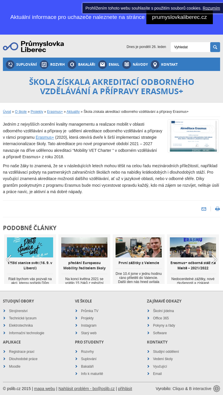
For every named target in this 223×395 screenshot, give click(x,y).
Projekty (36, 112)
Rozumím (211, 8)
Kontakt (164, 64)
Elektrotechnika (21, 325)
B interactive (200, 388)
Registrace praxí (21, 352)
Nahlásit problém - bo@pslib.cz (86, 388)
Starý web (88, 333)
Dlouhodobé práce (23, 359)
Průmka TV (89, 311)
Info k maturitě (92, 374)
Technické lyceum (23, 318)
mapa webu (44, 388)
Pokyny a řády (164, 325)
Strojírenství (18, 311)
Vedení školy (163, 359)
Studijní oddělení (166, 352)
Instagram (88, 325)
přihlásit (125, 388)
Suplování (21, 64)
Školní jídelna (163, 311)
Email (108, 64)
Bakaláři (81, 64)
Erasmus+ (55, 112)
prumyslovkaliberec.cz (179, 17)
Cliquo (178, 388)
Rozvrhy (87, 352)
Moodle (14, 366)
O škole (21, 112)
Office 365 (161, 318)
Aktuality (73, 112)
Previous (9, 259)
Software (160, 333)
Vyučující (160, 366)
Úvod (7, 112)
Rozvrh (52, 64)
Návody (135, 64)
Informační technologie (26, 333)
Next (214, 259)
